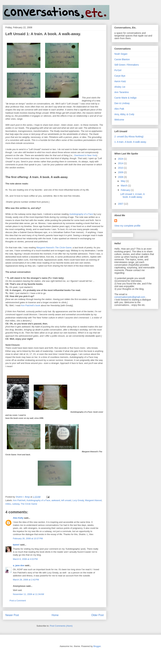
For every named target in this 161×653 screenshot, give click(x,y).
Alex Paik (119, 108)
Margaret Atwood (93, 500)
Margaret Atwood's (45, 247)
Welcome (119, 119)
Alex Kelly (18, 518)
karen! (16, 544)
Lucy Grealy (78, 500)
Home (55, 615)
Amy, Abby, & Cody (124, 114)
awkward (55, 500)
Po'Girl (117, 70)
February (126, 190)
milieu (8, 504)
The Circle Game (63, 247)
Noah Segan (120, 54)
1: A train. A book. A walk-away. (130, 142)
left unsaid (66, 500)
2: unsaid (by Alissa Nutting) (129, 136)
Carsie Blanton (122, 59)
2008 (121, 177)
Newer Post (12, 615)
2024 (121, 158)
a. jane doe (18, 565)
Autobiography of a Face (81, 214)
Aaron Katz (120, 81)
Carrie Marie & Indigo (125, 97)
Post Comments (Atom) (61, 626)
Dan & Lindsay (122, 103)
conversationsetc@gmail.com (129, 297)
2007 (121, 203)
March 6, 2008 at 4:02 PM (25, 559)
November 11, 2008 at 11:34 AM (28, 594)
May (123, 181)
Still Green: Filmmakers (126, 64)
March (124, 185)
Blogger (97, 646)
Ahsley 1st (119, 86)
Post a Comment (18, 600)
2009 (121, 172)
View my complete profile (127, 225)
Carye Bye (119, 75)
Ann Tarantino (121, 92)
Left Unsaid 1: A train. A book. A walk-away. (132, 195)
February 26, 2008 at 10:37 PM (28, 538)
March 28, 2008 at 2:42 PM (26, 579)
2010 (121, 167)
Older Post (97, 615)
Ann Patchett (19, 500)
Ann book (30, 305)
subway (15, 504)
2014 (121, 163)
